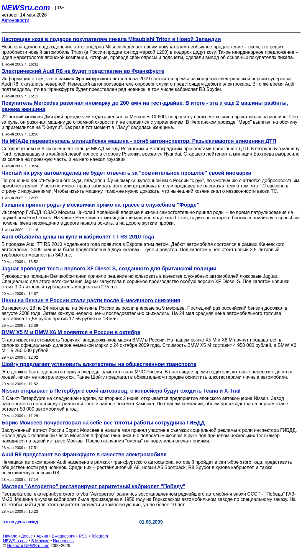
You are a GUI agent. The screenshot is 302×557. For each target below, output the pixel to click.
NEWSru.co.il (15, 540)
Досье (27, 536)
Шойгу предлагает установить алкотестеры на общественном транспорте (98, 364)
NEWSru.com (25, 7)
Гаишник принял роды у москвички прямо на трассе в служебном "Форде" (100, 205)
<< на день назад (20, 522)
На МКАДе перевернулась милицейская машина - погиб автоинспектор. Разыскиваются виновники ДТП (138, 141)
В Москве (40, 540)
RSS (83, 536)
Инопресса (63, 540)
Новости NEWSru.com (28, 545)
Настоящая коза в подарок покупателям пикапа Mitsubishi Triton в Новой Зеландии (111, 39)
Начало (10, 536)
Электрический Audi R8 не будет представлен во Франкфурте (82, 71)
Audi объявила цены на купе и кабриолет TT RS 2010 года (77, 237)
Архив (42, 536)
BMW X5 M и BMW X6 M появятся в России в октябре (70, 332)
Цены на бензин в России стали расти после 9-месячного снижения (90, 300)
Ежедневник (63, 536)
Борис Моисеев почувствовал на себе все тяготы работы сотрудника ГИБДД (103, 423)
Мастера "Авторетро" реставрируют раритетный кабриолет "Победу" (93, 486)
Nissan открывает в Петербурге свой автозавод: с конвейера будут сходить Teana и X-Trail (121, 391)
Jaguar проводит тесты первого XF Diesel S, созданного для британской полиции (108, 269)
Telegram (99, 536)
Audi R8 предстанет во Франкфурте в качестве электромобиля (84, 455)
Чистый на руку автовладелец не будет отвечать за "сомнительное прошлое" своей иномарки (126, 173)
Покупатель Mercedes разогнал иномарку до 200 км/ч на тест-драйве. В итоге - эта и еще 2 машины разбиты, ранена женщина (144, 106)
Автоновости (15, 20)
